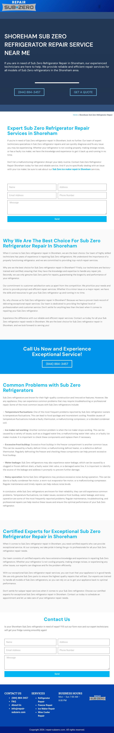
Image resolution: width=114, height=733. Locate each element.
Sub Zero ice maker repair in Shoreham (71, 169)
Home (75, 115)
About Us (16, 705)
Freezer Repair (45, 705)
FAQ (14, 701)
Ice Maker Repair (46, 708)
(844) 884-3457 (20, 698)
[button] (99, 6)
